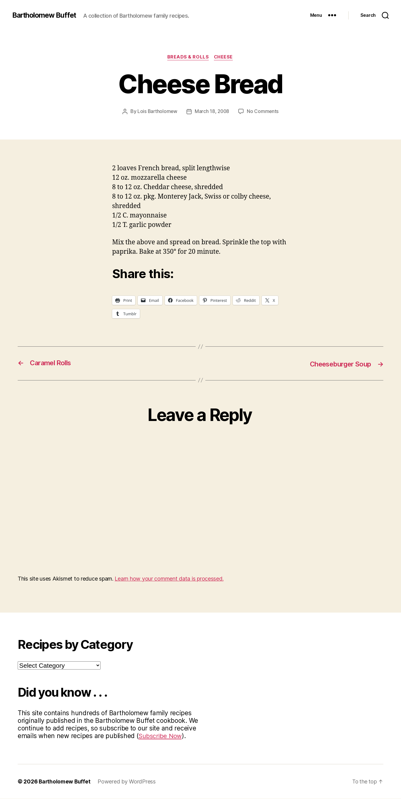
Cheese (224, 57)
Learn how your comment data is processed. (169, 579)
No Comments (264, 112)
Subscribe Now (161, 736)
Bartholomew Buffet (46, 15)
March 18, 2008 (212, 112)
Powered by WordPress (128, 782)
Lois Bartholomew (157, 112)
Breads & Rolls (188, 57)
